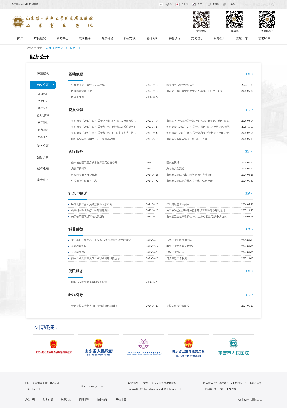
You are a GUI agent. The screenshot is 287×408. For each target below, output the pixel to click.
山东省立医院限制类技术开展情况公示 (93, 139)
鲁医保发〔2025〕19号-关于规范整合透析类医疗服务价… (198, 132)
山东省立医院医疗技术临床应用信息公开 (94, 162)
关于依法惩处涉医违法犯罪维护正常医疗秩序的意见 (195, 210)
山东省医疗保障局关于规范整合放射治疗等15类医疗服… (198, 120)
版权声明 (30, 399)
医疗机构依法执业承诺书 (180, 85)
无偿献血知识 (79, 252)
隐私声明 (48, 399)
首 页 (20, 38)
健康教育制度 (79, 246)
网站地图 (121, 399)
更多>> (249, 74)
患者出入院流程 (175, 168)
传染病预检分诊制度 (177, 305)
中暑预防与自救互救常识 (180, 246)
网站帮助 (84, 399)
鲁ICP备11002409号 (225, 389)
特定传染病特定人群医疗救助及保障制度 (94, 305)
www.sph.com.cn (97, 386)
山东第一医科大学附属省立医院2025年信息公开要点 (195, 91)
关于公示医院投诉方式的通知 (88, 216)
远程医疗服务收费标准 (84, 174)
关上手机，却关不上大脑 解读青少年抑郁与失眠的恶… (102, 240)
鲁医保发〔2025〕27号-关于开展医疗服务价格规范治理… (198, 126)
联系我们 (66, 399)
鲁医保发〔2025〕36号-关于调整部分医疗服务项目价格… (103, 120)
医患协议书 (172, 162)
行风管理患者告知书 (177, 204)
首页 (48, 48)
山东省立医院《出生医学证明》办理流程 (189, 174)
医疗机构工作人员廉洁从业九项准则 (91, 204)
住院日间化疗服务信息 (84, 180)
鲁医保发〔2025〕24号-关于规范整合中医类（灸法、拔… (103, 132)
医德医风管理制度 (81, 91)
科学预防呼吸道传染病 (179, 240)
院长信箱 (102, 399)
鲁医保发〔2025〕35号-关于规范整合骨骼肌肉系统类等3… (104, 126)
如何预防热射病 (175, 252)
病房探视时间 (79, 168)
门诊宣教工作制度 (176, 258)
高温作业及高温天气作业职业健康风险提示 (95, 258)
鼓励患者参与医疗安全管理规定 (89, 85)
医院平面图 (77, 97)
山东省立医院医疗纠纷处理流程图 (90, 210)
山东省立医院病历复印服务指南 (89, 282)
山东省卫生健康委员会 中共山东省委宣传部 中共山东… (197, 216)
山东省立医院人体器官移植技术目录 (186, 139)
